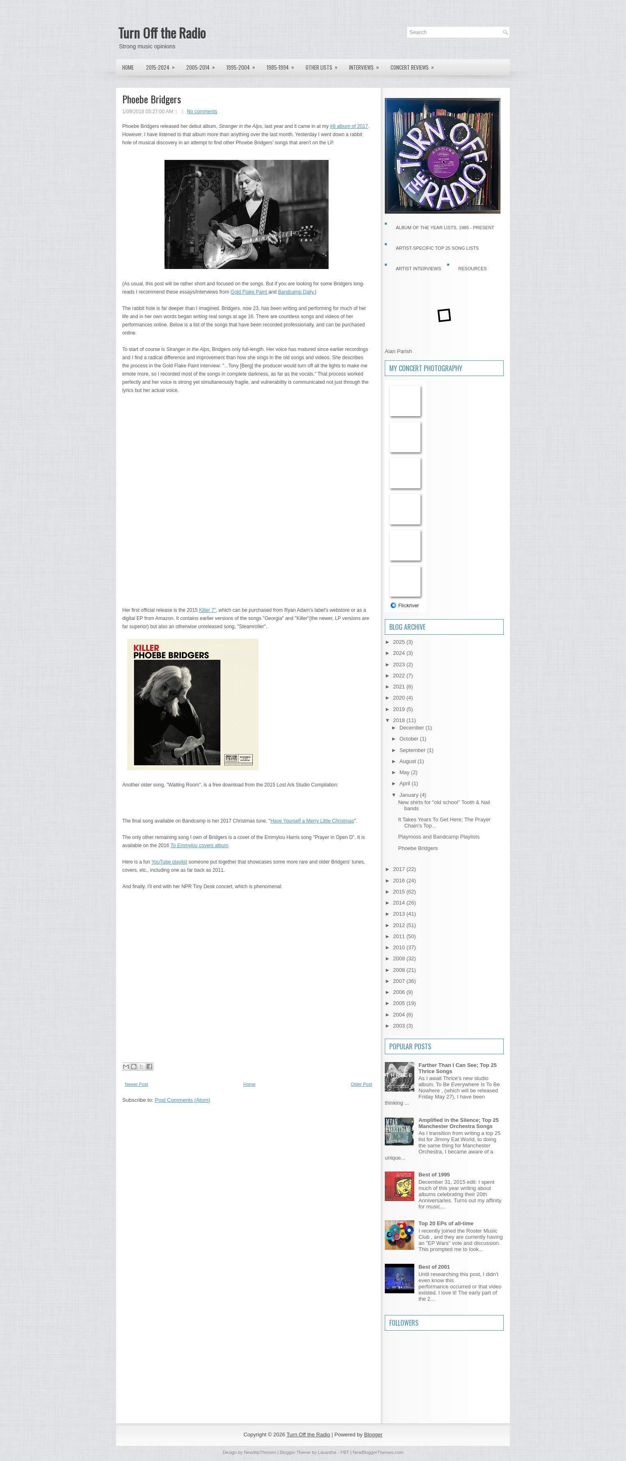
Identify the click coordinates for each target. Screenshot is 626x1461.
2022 (400, 675)
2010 (400, 947)
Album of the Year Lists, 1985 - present (445, 227)
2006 (400, 992)
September (413, 750)
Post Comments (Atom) (182, 1100)
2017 (400, 869)
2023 (400, 664)
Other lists (324, 65)
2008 (400, 970)
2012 (400, 925)
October (410, 739)
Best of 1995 (434, 1175)
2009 (400, 958)
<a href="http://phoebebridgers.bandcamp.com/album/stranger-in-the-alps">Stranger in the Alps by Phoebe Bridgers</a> (194, 499)
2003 (400, 1026)
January (410, 795)
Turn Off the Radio (162, 32)
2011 (400, 936)
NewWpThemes (260, 1452)
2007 (400, 981)
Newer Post (136, 1084)
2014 (400, 903)
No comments (202, 111)
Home (128, 67)
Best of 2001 (434, 1267)
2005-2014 (203, 65)
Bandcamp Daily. (296, 292)
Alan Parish (398, 351)
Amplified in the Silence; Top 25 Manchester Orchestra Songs (458, 1123)
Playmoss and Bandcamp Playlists (439, 837)
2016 (400, 881)
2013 (400, 914)
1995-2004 (243, 65)
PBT (344, 1452)
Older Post (361, 1084)
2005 (400, 1003)
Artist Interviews (418, 268)
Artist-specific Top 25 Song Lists (437, 248)
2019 (400, 709)
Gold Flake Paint (249, 292)
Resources (472, 268)
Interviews (366, 65)
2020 (400, 698)
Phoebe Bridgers (151, 99)
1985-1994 (283, 65)
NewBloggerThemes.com (378, 1452)
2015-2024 (163, 65)
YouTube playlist (169, 862)
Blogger (373, 1434)
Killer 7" (207, 610)
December (413, 728)
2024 (400, 653)
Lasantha (327, 1452)
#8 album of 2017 (349, 126)
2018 (400, 720)
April (406, 783)
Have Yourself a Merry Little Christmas (312, 821)
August (409, 761)
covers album (199, 845)
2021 (400, 687)
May (405, 772)
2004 (400, 1015)
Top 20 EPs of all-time (445, 1223)
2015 (400, 892)
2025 (400, 642)
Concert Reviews (415, 65)
